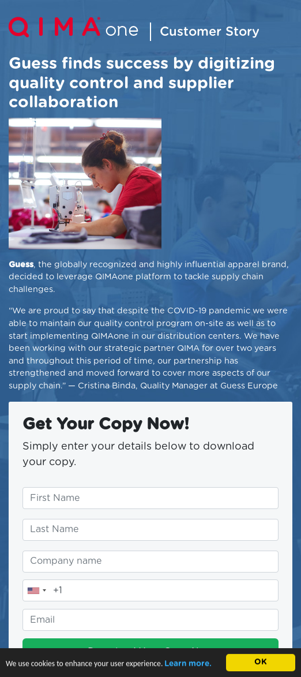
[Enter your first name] (150, 498)
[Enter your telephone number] (150, 590)
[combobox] (36, 590)
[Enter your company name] (150, 562)
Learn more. (188, 664)
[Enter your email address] (150, 620)
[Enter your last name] (150, 530)
